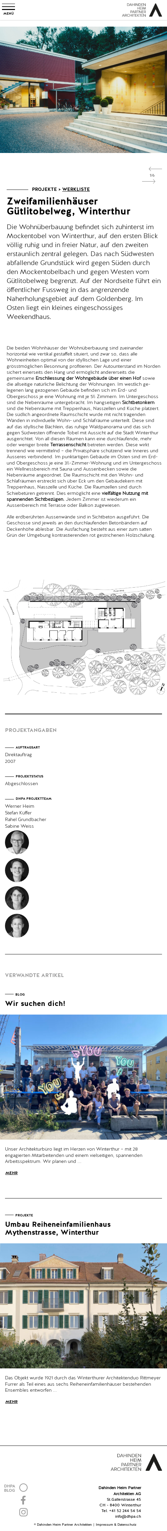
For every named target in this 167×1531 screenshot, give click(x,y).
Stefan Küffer (18, 813)
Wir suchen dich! (35, 1004)
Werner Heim (19, 806)
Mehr (11, 1173)
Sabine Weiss (19, 826)
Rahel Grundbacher (25, 819)
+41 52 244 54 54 (125, 1511)
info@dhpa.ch (128, 1517)
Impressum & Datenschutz (116, 1524)
